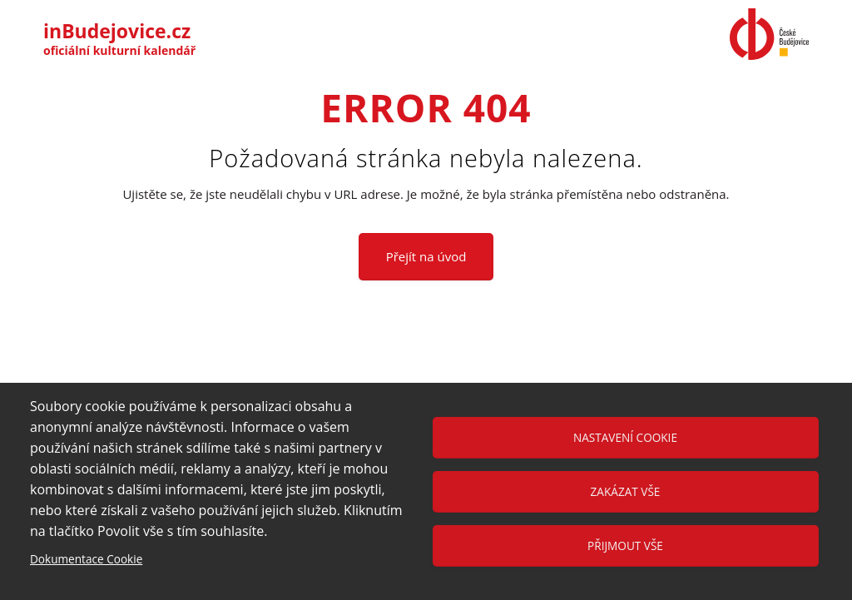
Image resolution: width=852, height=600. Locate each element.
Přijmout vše (625, 545)
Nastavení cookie (625, 437)
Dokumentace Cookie (86, 559)
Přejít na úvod (426, 256)
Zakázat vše (626, 491)
